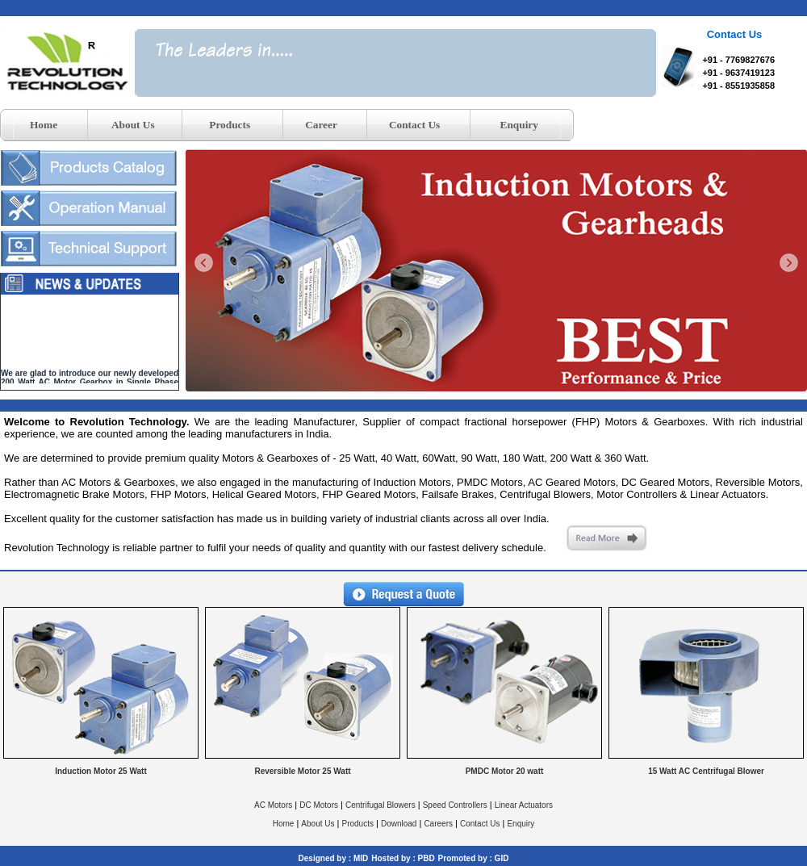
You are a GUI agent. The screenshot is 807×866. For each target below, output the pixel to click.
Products (357, 823)
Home (284, 823)
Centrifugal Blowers (380, 805)
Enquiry (520, 823)
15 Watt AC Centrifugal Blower (706, 771)
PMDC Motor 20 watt (505, 771)
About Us (317, 823)
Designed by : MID (334, 858)
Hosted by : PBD (402, 858)
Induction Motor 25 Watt (101, 771)
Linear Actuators (524, 805)
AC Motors (273, 805)
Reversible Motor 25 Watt (302, 771)
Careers (438, 823)
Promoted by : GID (473, 858)
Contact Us (480, 823)
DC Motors (318, 805)
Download (398, 823)
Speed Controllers (455, 805)
